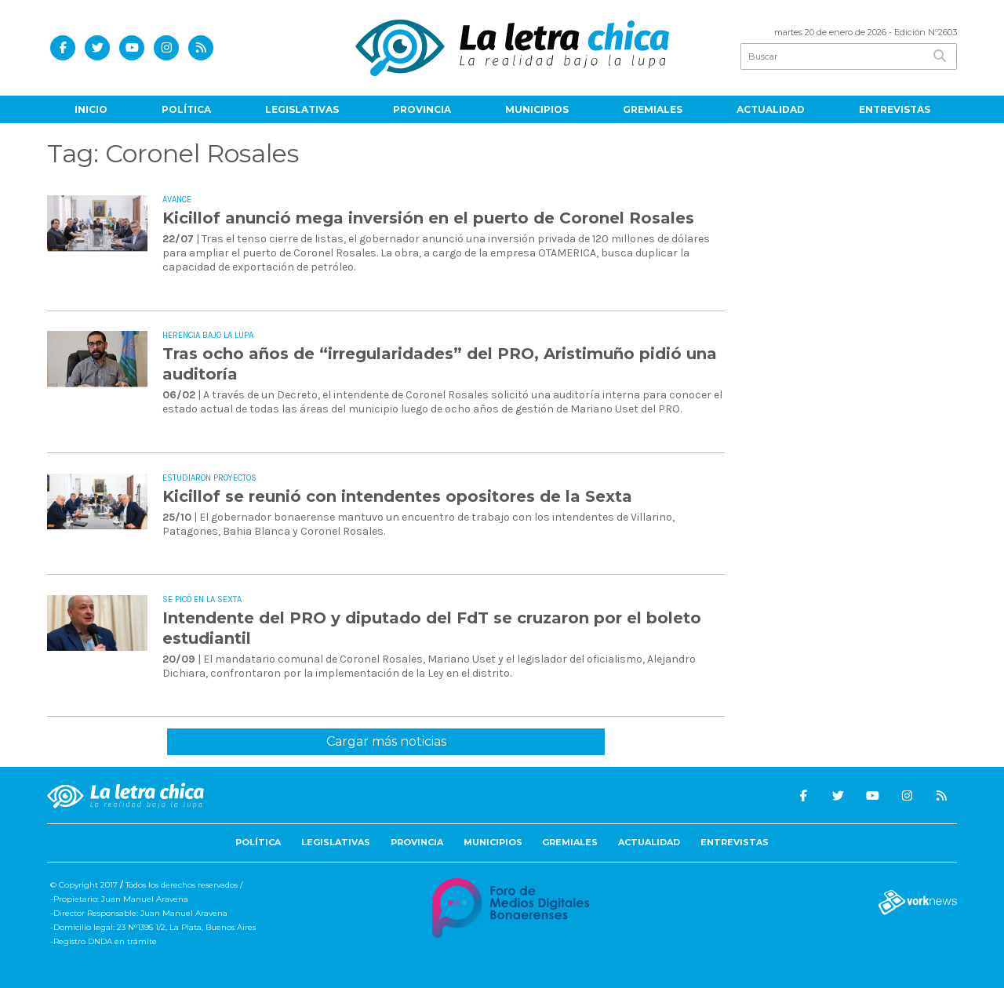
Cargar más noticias (386, 741)
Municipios (537, 109)
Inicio (91, 109)
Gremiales (652, 109)
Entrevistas (894, 109)
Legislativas (302, 109)
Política (186, 109)
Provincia (422, 109)
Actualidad (771, 109)
